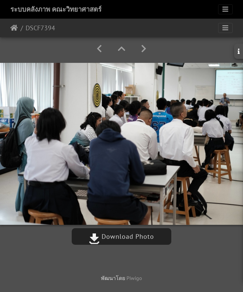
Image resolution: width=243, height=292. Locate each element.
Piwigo (134, 278)
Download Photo (121, 236)
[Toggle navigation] (225, 9)
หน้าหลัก (14, 28)
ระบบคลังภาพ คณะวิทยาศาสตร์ (56, 9)
